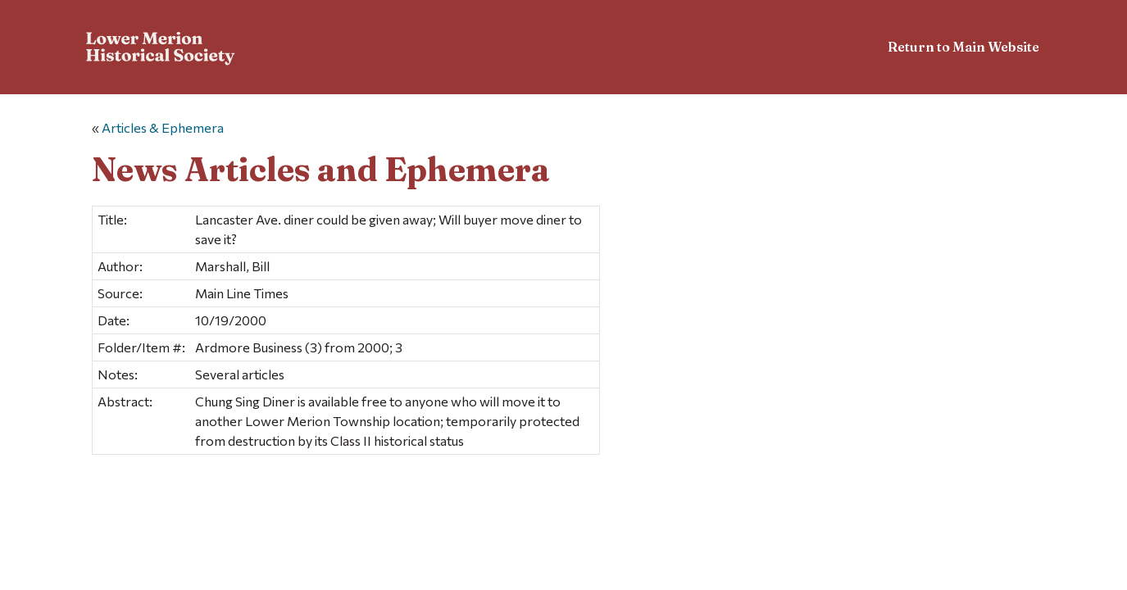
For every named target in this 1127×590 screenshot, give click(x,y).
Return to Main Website (963, 47)
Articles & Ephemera (163, 127)
